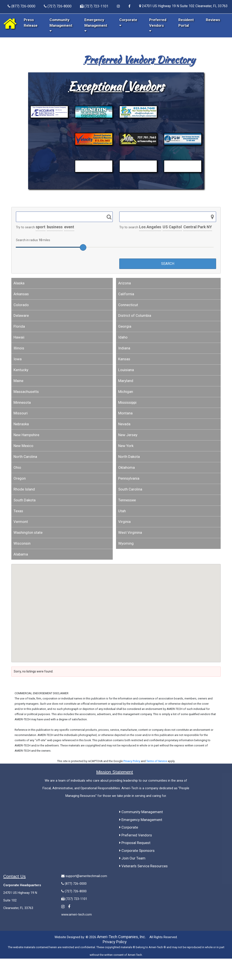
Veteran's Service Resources (143, 866)
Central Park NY (197, 227)
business (55, 227)
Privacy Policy (131, 761)
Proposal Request (134, 843)
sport (40, 227)
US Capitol (172, 227)
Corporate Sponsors (137, 850)
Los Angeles (150, 227)
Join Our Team (132, 858)
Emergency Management (95, 25)
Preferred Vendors (157, 25)
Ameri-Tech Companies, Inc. (121, 936)
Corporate (128, 827)
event (69, 227)
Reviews (213, 20)
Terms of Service (156, 761)
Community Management (60, 25)
